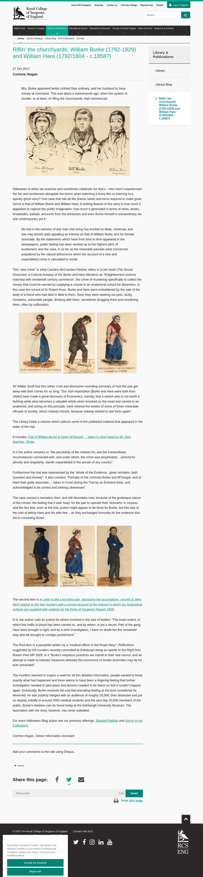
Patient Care (19, 30)
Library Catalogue (34, 38)
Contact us (112, 5)
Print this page (128, 800)
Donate (159, 5)
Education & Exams (78, 30)
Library (20, 40)
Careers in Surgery (36, 30)
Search (184, 15)
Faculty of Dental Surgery (124, 30)
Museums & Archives (164, 30)
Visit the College (129, 5)
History (19, 765)
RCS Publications (66, 38)
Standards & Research (99, 30)
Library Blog (50, 38)
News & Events (145, 30)
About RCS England (81, 5)
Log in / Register (178, 4)
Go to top (186, 818)
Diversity (98, 5)
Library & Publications (57, 30)
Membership (147, 5)
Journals (80, 38)
